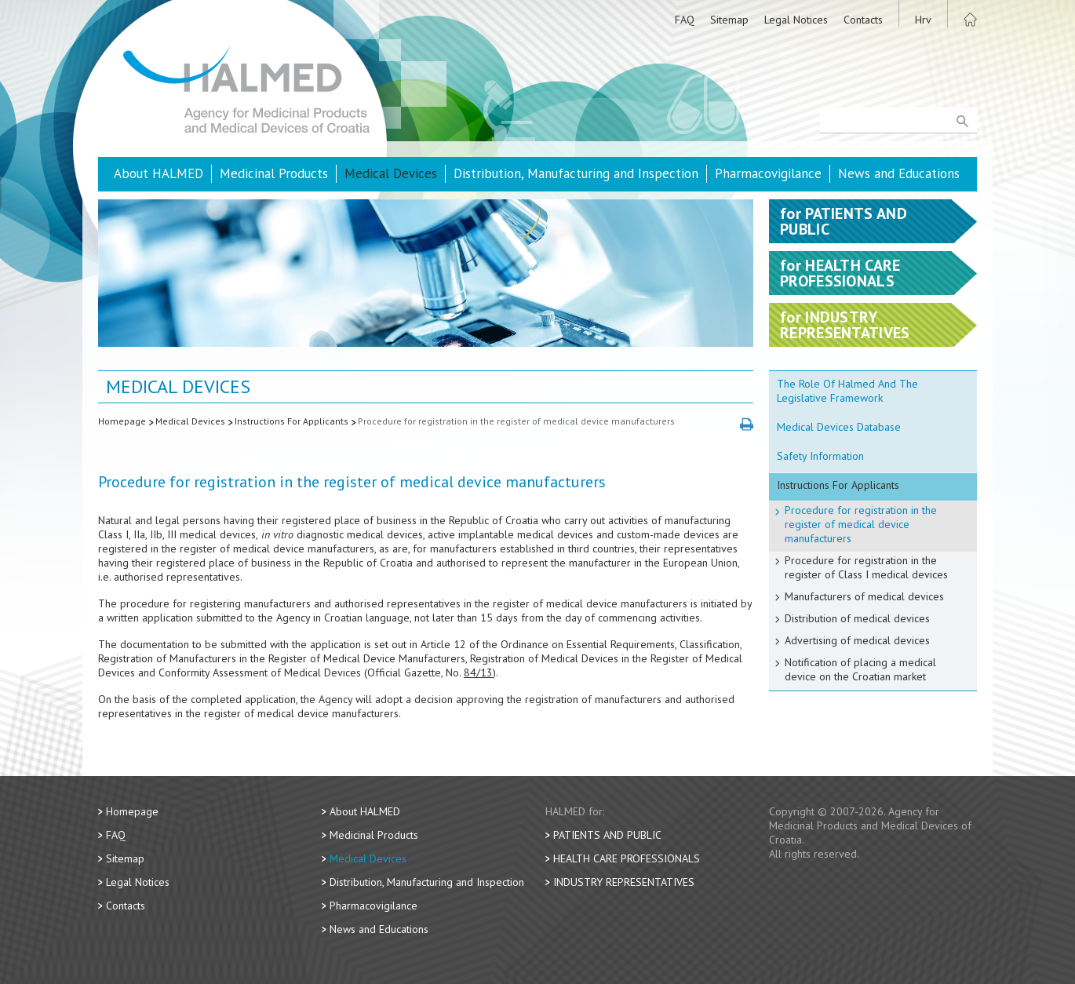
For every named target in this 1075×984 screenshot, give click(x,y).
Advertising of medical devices (857, 640)
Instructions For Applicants (291, 421)
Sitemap (729, 20)
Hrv (923, 20)
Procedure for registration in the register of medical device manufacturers (516, 421)
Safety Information (820, 456)
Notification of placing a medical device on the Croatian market (860, 669)
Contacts (863, 20)
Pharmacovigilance (768, 173)
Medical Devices (390, 173)
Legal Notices (796, 20)
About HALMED (158, 173)
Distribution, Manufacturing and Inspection (576, 173)
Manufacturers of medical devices (864, 596)
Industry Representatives (623, 882)
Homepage (122, 421)
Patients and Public (607, 835)
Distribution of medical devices (857, 618)
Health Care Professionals (626, 858)
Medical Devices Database (839, 427)
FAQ (684, 20)
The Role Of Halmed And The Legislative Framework (847, 391)
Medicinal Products (274, 173)
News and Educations (899, 173)
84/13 (478, 672)
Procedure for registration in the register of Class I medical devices (866, 567)
